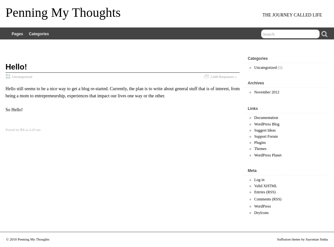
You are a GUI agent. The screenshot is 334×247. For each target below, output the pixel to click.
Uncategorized (22, 77)
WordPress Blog (266, 124)
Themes (260, 148)
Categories (39, 34)
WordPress (262, 206)
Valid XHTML (265, 186)
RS (22, 130)
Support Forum (266, 136)
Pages (17, 34)
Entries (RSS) (265, 192)
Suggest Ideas (265, 130)
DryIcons (261, 212)
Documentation (266, 117)
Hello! (16, 66)
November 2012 (266, 92)
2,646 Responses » (223, 77)
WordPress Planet (268, 155)
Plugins (260, 142)
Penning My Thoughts (63, 12)
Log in (259, 179)
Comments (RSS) (267, 199)
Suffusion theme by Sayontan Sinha (302, 239)
